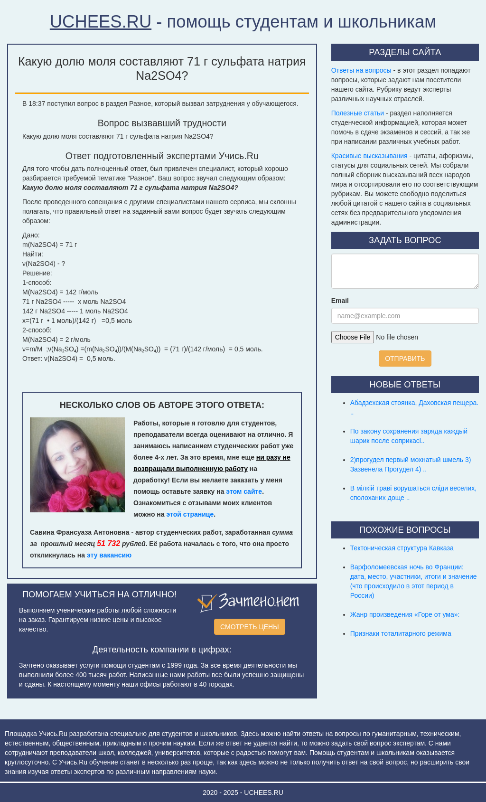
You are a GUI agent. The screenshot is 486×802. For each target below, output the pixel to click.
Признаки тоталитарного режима (400, 633)
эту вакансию (109, 555)
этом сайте (244, 491)
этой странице (190, 514)
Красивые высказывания (369, 156)
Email (340, 300)
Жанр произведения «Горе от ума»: (405, 614)
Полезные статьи (357, 113)
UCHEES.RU (100, 21)
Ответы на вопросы (361, 70)
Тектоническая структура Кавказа (402, 548)
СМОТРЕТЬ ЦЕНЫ (249, 627)
